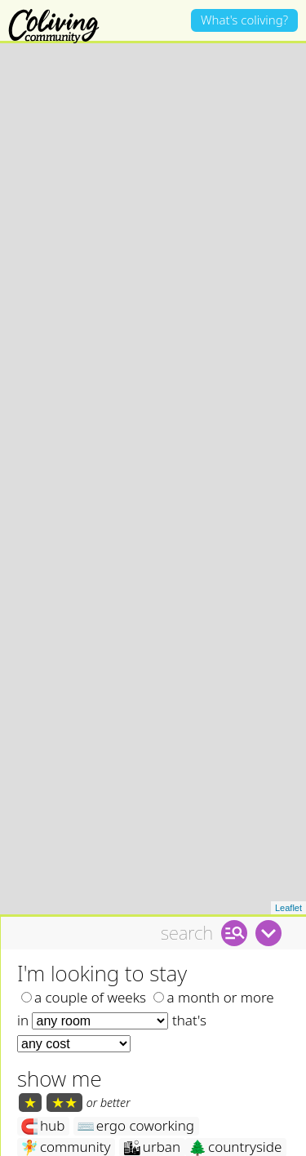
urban (151, 1117)
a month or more (213, 966)
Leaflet (288, 877)
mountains (63, 1138)
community (65, 1117)
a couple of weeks (83, 966)
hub (42, 1096)
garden (220, 1138)
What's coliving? (244, 19)
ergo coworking (135, 1096)
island (147, 1138)
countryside (235, 1117)
